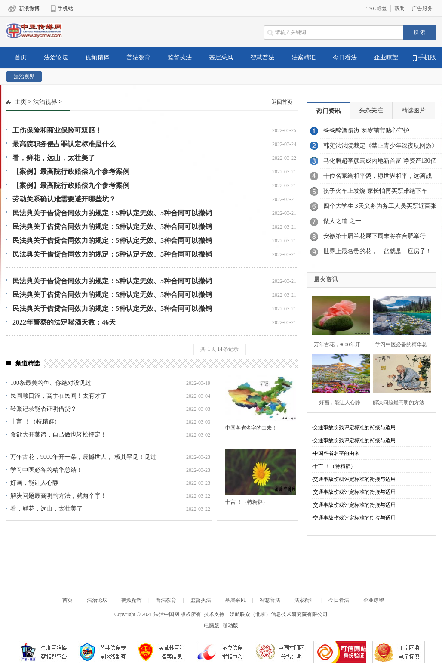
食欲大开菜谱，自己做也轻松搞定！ (58, 434)
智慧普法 (262, 57)
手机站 (65, 9)
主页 (21, 102)
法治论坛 (56, 57)
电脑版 (211, 625)
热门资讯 (328, 111)
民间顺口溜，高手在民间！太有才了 (58, 396)
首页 (21, 57)
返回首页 (282, 102)
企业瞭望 (386, 57)
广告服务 (422, 9)
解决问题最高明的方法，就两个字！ (58, 495)
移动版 (230, 625)
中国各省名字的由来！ (251, 428)
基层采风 (221, 57)
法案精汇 (304, 57)
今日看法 (345, 57)
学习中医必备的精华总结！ (46, 470)
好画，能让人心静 (34, 483)
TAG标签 (376, 9)
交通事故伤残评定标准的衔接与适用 (354, 427)
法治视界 (24, 77)
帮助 (399, 9)
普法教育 (138, 57)
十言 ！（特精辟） (35, 421)
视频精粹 (97, 57)
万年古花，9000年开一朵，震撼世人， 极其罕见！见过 (83, 457)
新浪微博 (29, 9)
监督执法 (180, 57)
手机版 (424, 57)
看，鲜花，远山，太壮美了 (46, 508)
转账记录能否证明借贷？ (43, 409)
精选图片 (414, 110)
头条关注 (371, 110)
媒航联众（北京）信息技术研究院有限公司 (279, 614)
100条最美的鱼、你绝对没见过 (51, 383)
